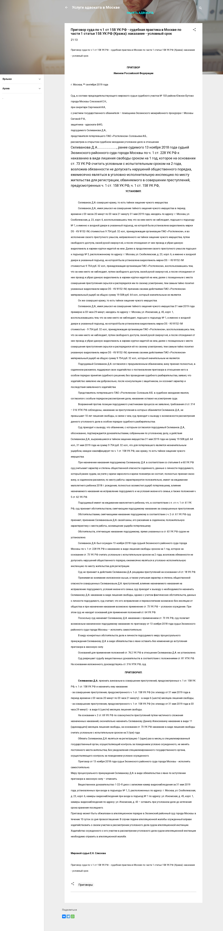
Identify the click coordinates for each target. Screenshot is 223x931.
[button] (194, 30)
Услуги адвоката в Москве (96, 7)
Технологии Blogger (133, 922)
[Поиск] (200, 8)
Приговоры (85, 884)
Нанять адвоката (140, 12)
